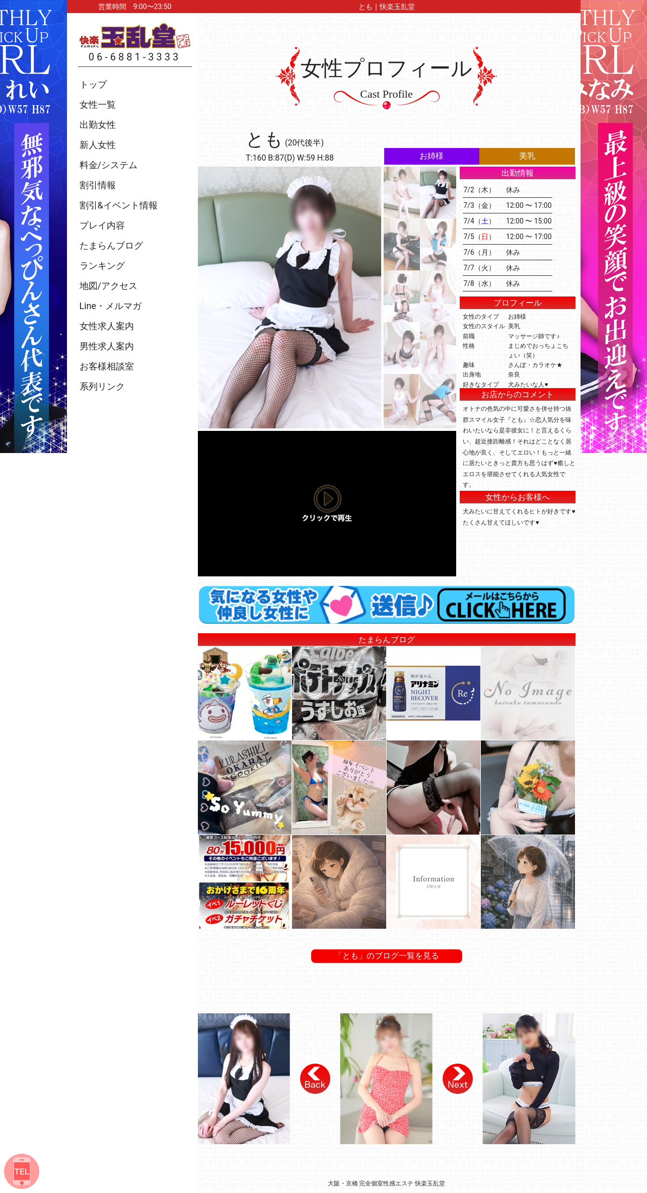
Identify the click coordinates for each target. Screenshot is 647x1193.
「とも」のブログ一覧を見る (386, 955)
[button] (315, 1079)
